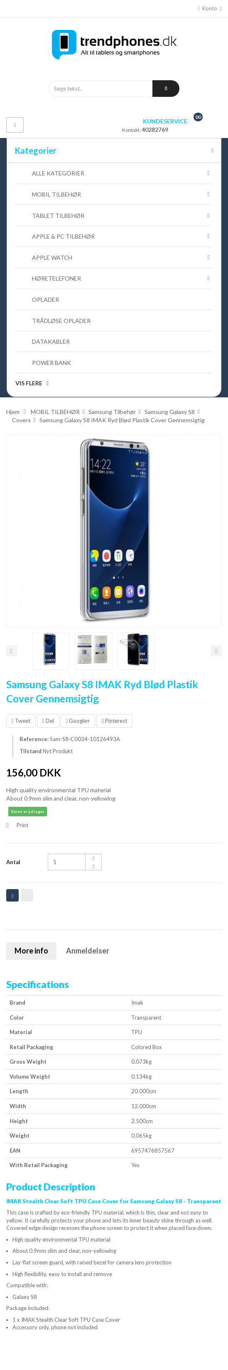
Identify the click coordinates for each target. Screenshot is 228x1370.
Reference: (34, 739)
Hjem (13, 411)
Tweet (21, 720)
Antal (13, 862)
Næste (216, 651)
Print (22, 825)
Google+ (78, 720)
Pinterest (114, 720)
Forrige (11, 651)
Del (48, 720)
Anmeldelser (87, 950)
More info (31, 950)
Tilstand (31, 751)
